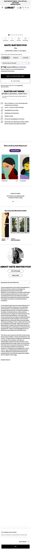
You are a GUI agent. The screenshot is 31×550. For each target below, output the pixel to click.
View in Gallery (15, 81)
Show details (22, 541)
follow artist (15, 275)
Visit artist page (15, 271)
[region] (15, 169)
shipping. (20, 85)
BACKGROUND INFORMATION (15, 282)
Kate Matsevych (15, 45)
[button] (25, 39)
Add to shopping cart (16, 76)
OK (15, 546)
